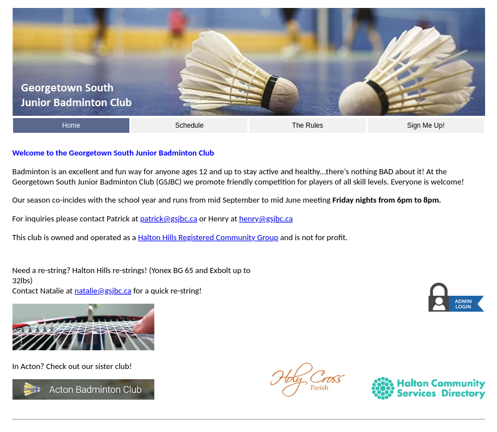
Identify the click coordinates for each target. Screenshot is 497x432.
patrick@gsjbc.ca (168, 218)
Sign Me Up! (425, 125)
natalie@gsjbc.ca (102, 291)
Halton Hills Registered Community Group (208, 237)
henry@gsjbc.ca (265, 218)
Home (71, 125)
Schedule (189, 125)
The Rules (307, 125)
